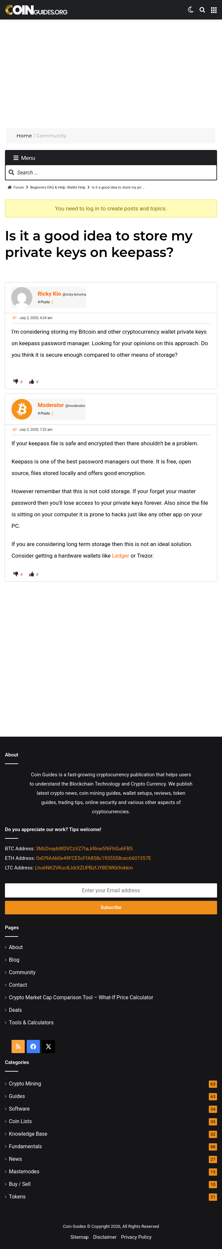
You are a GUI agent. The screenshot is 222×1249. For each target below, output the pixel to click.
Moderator (51, 405)
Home (24, 135)
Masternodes (24, 1171)
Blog (14, 960)
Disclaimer (105, 1237)
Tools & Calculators (31, 1022)
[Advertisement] (113, 72)
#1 (15, 318)
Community (22, 972)
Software (19, 1109)
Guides (17, 1096)
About (16, 947)
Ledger (120, 555)
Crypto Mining (25, 1084)
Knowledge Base (28, 1134)
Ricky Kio (49, 293)
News (15, 1159)
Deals (15, 1010)
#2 (15, 429)
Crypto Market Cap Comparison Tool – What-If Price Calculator (81, 997)
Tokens (17, 1197)
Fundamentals (25, 1146)
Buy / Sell (20, 1184)
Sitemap (80, 1237)
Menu (24, 158)
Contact (18, 985)
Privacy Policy (136, 1237)
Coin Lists (20, 1121)
